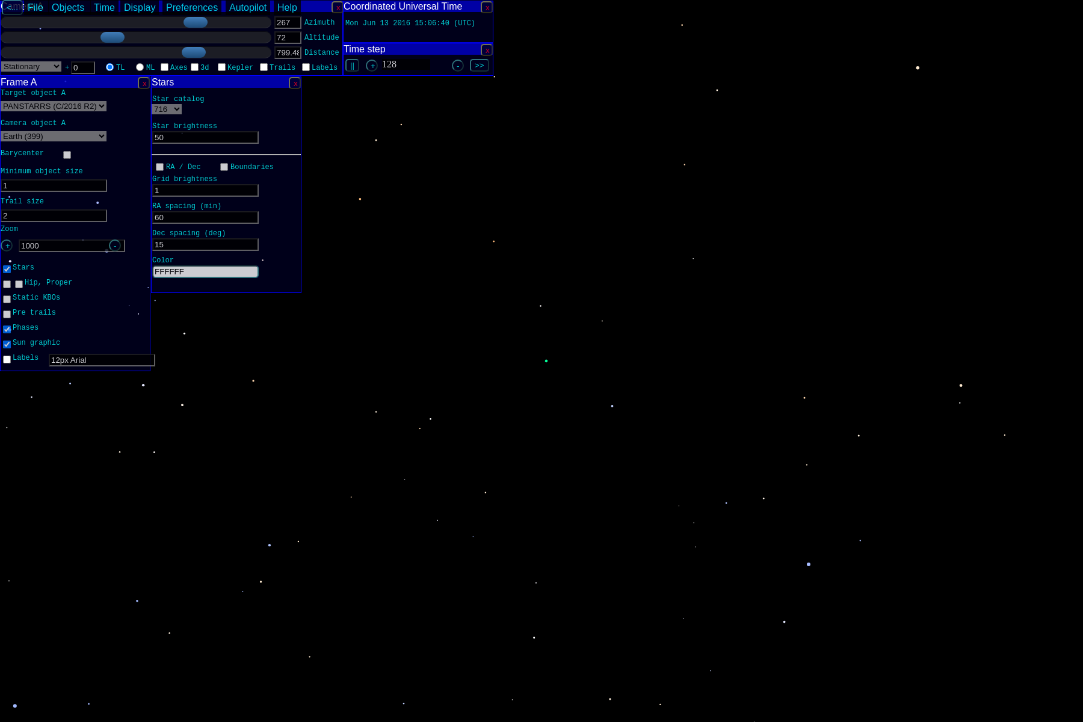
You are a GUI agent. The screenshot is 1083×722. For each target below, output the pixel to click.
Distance (321, 54)
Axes (179, 69)
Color (163, 261)
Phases (26, 329)
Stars (163, 82)
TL (120, 69)
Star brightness (184, 127)
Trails (282, 69)
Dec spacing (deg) (189, 234)
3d (204, 69)
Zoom (9, 230)
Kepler (240, 69)
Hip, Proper (48, 284)
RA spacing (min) (186, 207)
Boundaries (252, 168)
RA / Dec (183, 168)
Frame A (19, 82)
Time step (365, 49)
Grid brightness (184, 180)
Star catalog (178, 100)
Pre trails (34, 314)
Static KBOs (36, 299)
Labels (325, 69)
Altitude (321, 39)
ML (150, 69)
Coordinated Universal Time (403, 6)
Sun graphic (36, 344)
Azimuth (319, 24)
